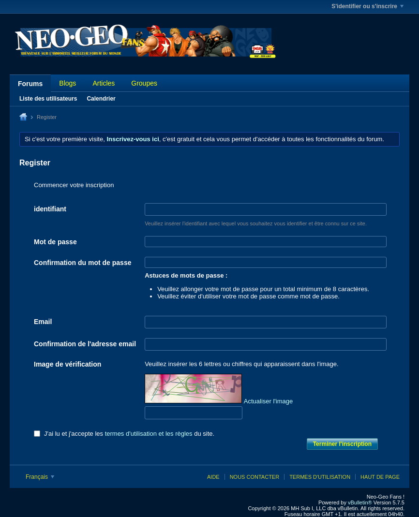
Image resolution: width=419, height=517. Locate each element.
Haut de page (380, 477)
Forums (30, 84)
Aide (213, 477)
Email (43, 321)
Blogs (67, 83)
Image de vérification (67, 364)
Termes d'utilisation (319, 477)
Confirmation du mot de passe (82, 262)
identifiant (50, 209)
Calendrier (101, 98)
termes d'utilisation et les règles (149, 433)
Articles (103, 83)
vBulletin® (360, 502)
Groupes (144, 83)
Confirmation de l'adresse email (85, 344)
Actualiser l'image (268, 401)
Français (40, 476)
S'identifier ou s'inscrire (367, 6)
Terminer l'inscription (342, 444)
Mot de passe (55, 242)
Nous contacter (254, 477)
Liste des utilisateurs (48, 98)
